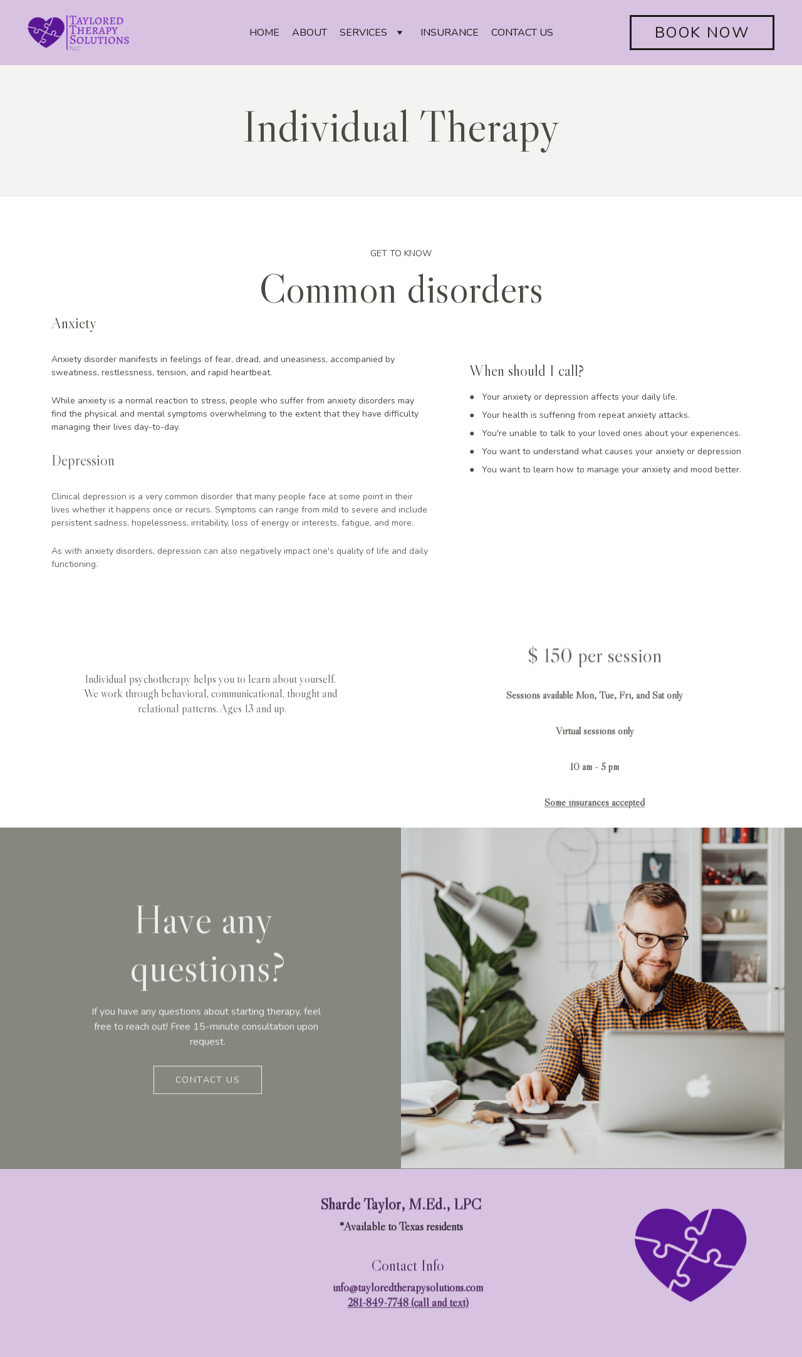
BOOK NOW (702, 33)
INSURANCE (449, 32)
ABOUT (309, 32)
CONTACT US (522, 32)
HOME (264, 32)
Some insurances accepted (594, 814)
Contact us (207, 1082)
